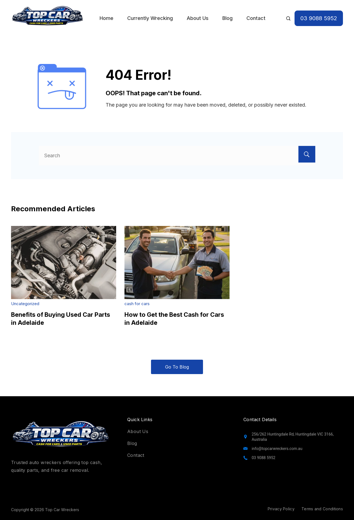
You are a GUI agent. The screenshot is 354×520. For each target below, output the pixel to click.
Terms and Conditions (322, 508)
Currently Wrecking (150, 18)
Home (106, 18)
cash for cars (137, 303)
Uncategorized (25, 303)
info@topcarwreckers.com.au (277, 448)
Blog (227, 18)
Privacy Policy (281, 508)
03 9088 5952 (318, 18)
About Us (198, 18)
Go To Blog (177, 367)
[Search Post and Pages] (288, 18)
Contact (256, 18)
